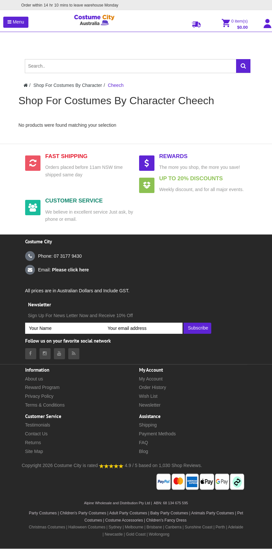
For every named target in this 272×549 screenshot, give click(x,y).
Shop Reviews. (186, 465)
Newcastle (114, 534)
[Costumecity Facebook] (30, 353)
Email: (57, 269)
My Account (151, 378)
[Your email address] (143, 328)
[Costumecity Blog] (73, 353)
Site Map (34, 451)
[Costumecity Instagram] (45, 353)
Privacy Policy (39, 396)
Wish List (148, 396)
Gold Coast (136, 534)
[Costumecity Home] (26, 85)
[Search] (243, 66)
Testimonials (37, 425)
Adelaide (235, 527)
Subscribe (198, 328)
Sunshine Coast (199, 527)
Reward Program (42, 387)
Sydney (114, 527)
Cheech (115, 85)
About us (34, 378)
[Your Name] (64, 328)
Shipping (148, 425)
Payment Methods (157, 433)
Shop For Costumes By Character (67, 85)
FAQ (143, 442)
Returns (33, 442)
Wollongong (159, 534)
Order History (152, 387)
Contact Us (36, 433)
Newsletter (150, 405)
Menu (16, 21)
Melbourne (134, 527)
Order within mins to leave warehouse (69, 5)
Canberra (173, 527)
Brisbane (154, 527)
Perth (220, 527)
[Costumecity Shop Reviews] (111, 465)
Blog (143, 451)
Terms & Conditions (45, 405)
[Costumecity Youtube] (59, 353)
